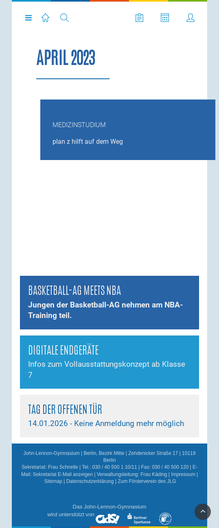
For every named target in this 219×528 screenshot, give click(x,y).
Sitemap (53, 481)
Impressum (183, 474)
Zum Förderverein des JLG (147, 481)
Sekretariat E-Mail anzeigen (63, 474)
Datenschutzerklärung (90, 481)
